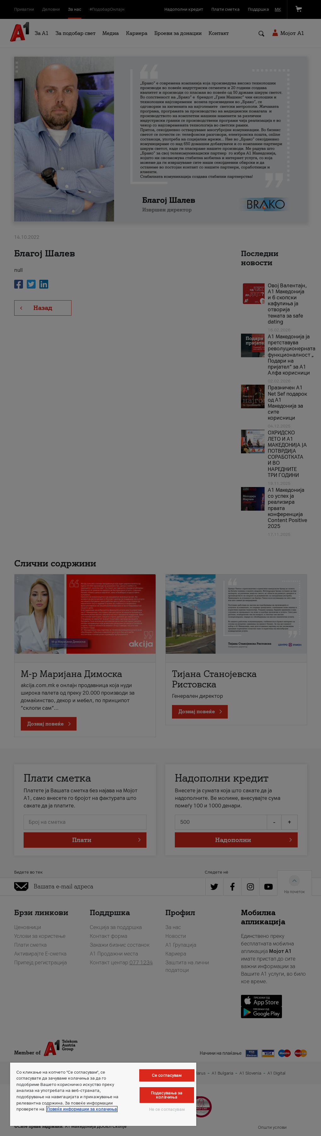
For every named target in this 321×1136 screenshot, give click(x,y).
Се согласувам (167, 1075)
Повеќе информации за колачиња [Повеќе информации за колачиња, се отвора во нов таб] (82, 1109)
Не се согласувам (167, 1109)
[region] (103, 1094)
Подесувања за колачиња (167, 1095)
